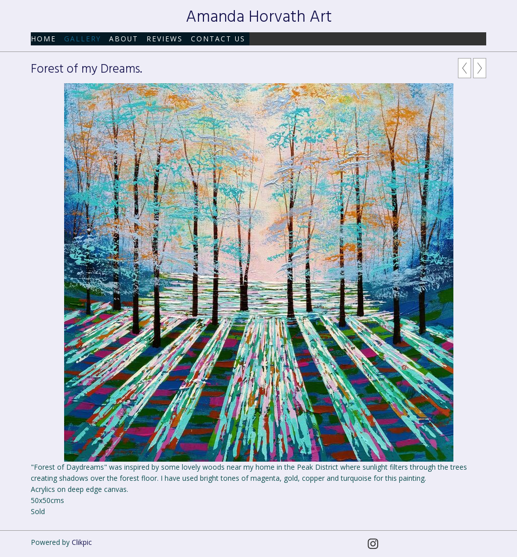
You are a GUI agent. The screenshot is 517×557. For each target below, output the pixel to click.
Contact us (218, 38)
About (123, 38)
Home (43, 38)
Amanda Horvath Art (259, 17)
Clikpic (82, 542)
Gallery (82, 38)
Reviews (164, 38)
